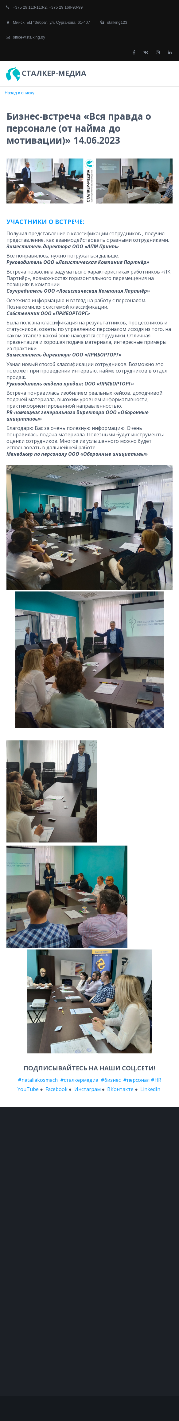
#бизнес (111, 1080)
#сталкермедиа (79, 1080)
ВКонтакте (120, 1089)
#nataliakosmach (38, 1080)
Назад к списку (19, 92)
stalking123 (117, 22)
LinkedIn (150, 1089)
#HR (156, 1080)
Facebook (56, 1089)
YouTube (28, 1089)
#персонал (136, 1080)
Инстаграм (87, 1089)
